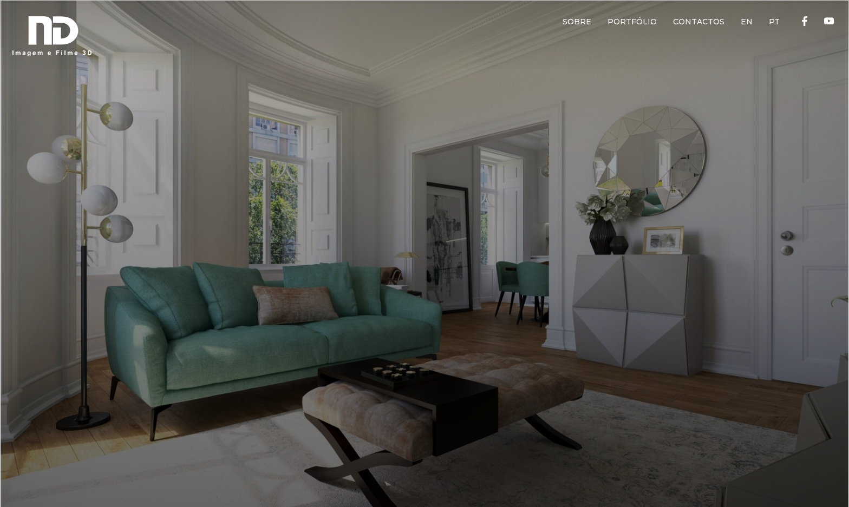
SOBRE (577, 22)
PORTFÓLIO (632, 22)
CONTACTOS (698, 22)
